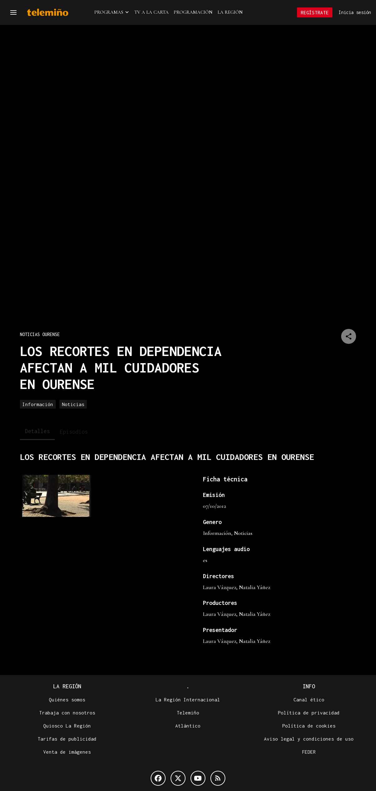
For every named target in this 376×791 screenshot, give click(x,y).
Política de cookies (309, 725)
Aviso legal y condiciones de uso (309, 739)
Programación (193, 12)
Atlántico (187, 725)
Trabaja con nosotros (67, 712)
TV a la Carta (151, 12)
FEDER (309, 752)
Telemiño (188, 712)
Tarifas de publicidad (67, 739)
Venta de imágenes (67, 752)
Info (309, 686)
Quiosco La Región (67, 725)
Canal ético (309, 699)
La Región (230, 12)
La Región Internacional (188, 699)
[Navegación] (13, 12)
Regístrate (315, 12)
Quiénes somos (67, 699)
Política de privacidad (309, 712)
